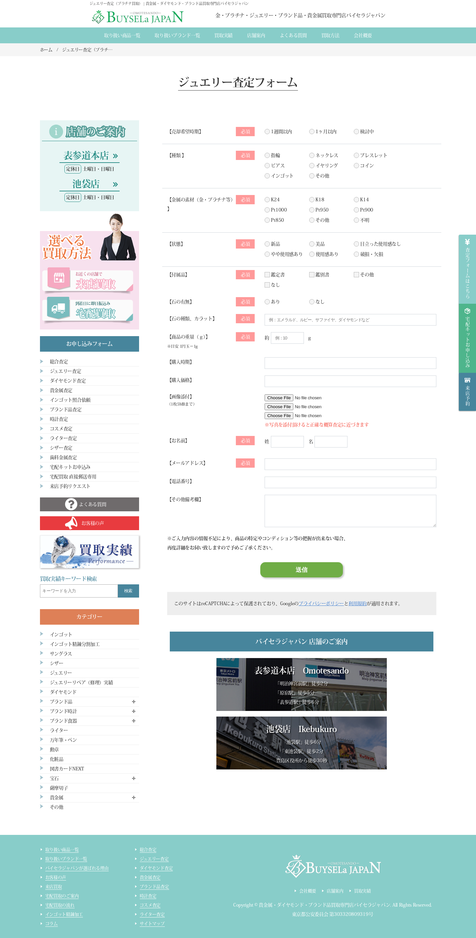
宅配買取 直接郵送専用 (73, 476)
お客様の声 (55, 877)
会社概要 (363, 35)
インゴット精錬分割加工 (75, 644)
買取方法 (330, 35)
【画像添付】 (182, 400)
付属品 (213, 274)
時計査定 (59, 419)
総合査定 (59, 361)
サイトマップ (152, 923)
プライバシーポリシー (321, 603)
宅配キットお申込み (70, 467)
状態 (213, 244)
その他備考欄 (185, 499)
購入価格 (180, 380)
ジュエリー (61, 673)
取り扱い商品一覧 (122, 35)
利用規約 (357, 603)
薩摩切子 (59, 788)
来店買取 (53, 886)
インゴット (61, 634)
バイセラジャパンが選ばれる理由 (77, 868)
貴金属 (56, 797)
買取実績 (223, 35)
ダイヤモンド (63, 692)
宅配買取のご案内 (62, 896)
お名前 (213, 440)
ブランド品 (61, 701)
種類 (213, 155)
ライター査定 (63, 438)
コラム (51, 923)
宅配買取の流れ (60, 905)
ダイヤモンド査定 (68, 380)
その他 (56, 807)
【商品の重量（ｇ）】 (211, 340)
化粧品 (56, 759)
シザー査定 (61, 448)
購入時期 (180, 362)
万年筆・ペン (63, 740)
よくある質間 (293, 35)
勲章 (54, 749)
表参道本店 (86, 155)
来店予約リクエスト (70, 486)
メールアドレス (213, 463)
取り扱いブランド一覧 (177, 35)
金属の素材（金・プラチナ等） (213, 199)
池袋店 (85, 183)
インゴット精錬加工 (64, 914)
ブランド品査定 (66, 409)
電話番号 (180, 481)
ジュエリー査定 (65, 371)
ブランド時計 (63, 711)
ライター (59, 730)
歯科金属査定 (63, 457)
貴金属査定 (61, 390)
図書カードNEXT (67, 768)
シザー (56, 663)
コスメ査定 (61, 428)
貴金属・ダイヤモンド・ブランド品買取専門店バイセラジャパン (324, 905)
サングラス (61, 653)
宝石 (54, 778)
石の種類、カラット (213, 318)
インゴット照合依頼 (70, 400)
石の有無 (213, 301)
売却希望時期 (213, 131)
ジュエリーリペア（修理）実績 (81, 682)
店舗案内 (256, 35)
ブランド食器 (63, 721)
